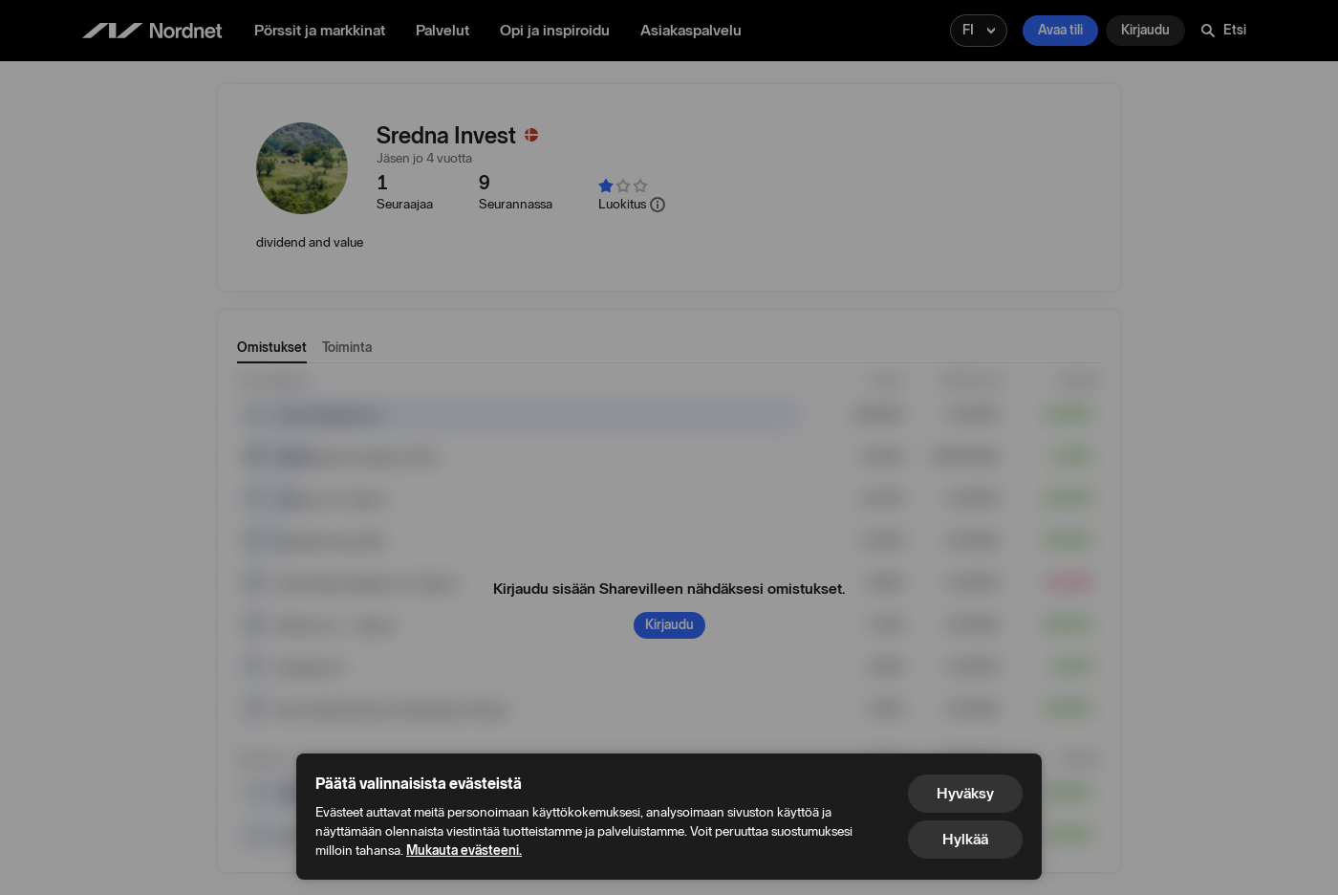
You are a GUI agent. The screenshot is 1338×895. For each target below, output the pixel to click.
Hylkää (965, 839)
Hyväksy (965, 793)
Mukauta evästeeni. (464, 850)
